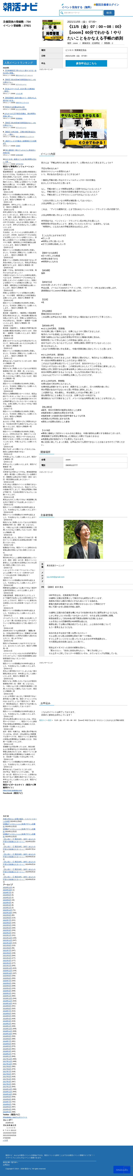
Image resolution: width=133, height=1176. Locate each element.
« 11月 (5, 1140)
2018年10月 (7, 1034)
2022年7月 (7, 920)
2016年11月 (7, 1092)
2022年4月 (7, 928)
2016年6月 (7, 1104)
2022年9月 (7, 915)
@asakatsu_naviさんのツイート (15, 1117)
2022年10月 (7, 913)
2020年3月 (7, 991)
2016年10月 (7, 1094)
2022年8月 (7, 918)
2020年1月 (7, 996)
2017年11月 (7, 1061)
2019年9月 (7, 1006)
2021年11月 (7, 940)
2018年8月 (7, 1039)
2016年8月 (7, 1099)
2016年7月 (7, 1102)
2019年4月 (7, 1019)
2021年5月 (7, 955)
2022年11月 (7, 910)
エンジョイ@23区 (21, 109)
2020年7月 (7, 981)
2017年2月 (7, 1084)
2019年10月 (7, 1003)
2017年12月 (7, 1059)
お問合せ (6, 1165)
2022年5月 (7, 925)
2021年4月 (7, 958)
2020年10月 (7, 973)
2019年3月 (7, 1021)
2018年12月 (7, 1029)
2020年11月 (7, 971)
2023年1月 (7, 908)
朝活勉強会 (19, 118)
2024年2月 (7, 898)
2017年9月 (7, 1066)
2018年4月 (7, 1049)
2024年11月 (7, 887)
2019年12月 (7, 998)
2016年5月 (7, 1107)
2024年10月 (7, 890)
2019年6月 (7, 1014)
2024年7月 (7, 892)
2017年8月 (7, 1069)
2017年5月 (7, 1076)
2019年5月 (7, 1016)
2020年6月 (7, 983)
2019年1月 (7, 1026)
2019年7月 (7, 1011)
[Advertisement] (20, 44)
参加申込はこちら (86, 63)
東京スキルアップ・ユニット (24, 75)
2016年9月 (7, 1097)
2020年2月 (7, 993)
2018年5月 (7, 1046)
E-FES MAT (19, 155)
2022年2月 (7, 933)
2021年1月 (7, 966)
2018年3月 (7, 1051)
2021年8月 (7, 948)
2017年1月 (7, 1087)
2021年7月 (7, 950)
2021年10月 (7, 943)
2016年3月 (7, 1112)
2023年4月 (7, 903)
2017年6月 (7, 1074)
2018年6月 (7, 1044)
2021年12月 (7, 938)
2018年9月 (7, 1036)
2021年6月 (7, 953)
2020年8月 (7, 978)
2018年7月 (7, 1041)
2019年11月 (7, 1001)
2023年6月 (7, 900)
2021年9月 (7, 945)
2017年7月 (7, 1071)
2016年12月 (7, 1089)
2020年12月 (7, 968)
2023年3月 (7, 905)
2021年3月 (7, 960)
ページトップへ (122, 1170)
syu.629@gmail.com (55, 577)
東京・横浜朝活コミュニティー (25, 136)
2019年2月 (7, 1024)
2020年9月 (7, 976)
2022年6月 (7, 923)
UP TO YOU (19, 164)
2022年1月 (7, 935)
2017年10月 (7, 1064)
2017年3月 (7, 1082)
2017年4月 (7, 1079)
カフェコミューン (21, 84)
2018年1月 (7, 1056)
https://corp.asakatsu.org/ (12, 790)
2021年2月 (7, 963)
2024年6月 (7, 895)
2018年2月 (7, 1054)
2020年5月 (7, 986)
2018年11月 (7, 1031)
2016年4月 (7, 1109)
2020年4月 (7, 988)
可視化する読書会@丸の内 (14, 107)
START (18, 145)
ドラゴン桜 (19, 93)
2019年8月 (7, 1008)
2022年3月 (7, 930)
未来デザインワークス (22, 102)
